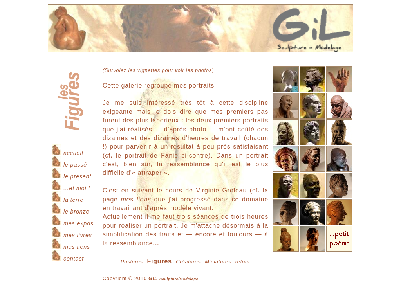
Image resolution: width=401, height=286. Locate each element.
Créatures (188, 261)
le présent (77, 176)
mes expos (78, 223)
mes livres (77, 235)
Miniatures (218, 261)
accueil (73, 153)
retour (242, 261)
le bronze (76, 212)
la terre (73, 200)
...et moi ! (76, 188)
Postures (132, 261)
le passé (75, 165)
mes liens (76, 247)
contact (73, 258)
